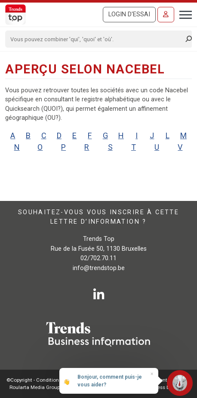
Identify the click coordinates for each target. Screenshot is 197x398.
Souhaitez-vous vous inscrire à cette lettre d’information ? (98, 217)
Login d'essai (129, 14)
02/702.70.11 (98, 258)
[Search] (95, 39)
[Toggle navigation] (183, 14)
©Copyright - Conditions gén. (39, 380)
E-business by (164, 387)
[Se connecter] (165, 14)
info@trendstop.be (99, 268)
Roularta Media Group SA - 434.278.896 (53, 387)
